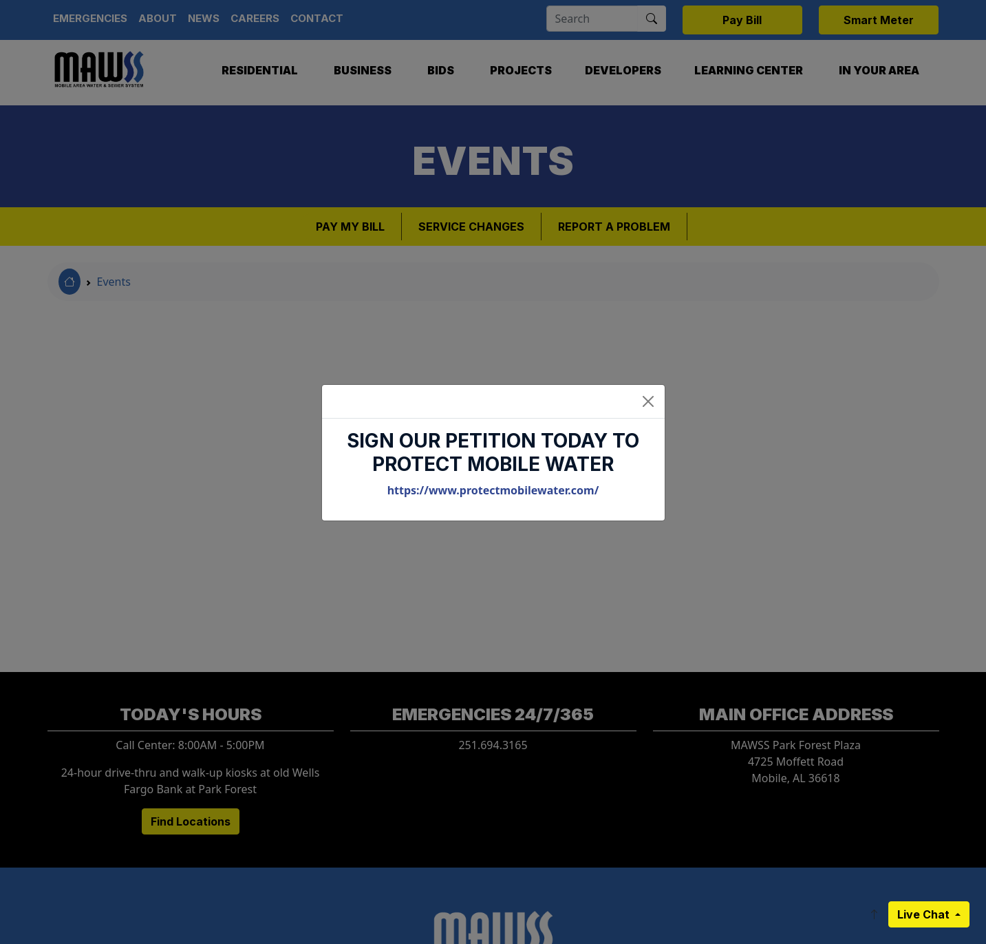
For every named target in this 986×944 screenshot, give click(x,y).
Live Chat (924, 914)
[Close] (648, 401)
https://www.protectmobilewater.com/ (493, 490)
